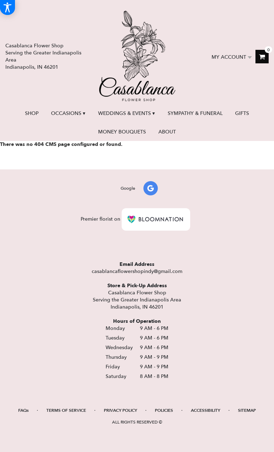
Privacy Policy (120, 410)
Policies (164, 410)
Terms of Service (66, 410)
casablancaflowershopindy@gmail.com (137, 271)
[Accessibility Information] (7, 7)
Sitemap (247, 410)
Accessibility (205, 410)
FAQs (23, 410)
